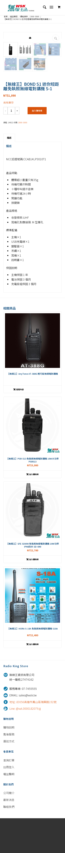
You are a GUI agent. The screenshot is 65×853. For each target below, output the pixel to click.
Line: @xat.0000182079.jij (25, 743)
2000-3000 (34, 16)
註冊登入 (8, 802)
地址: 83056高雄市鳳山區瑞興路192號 (33, 737)
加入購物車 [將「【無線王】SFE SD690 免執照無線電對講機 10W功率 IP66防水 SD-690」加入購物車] (32, 594)
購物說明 (8, 762)
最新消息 (8, 835)
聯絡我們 (8, 842)
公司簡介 (8, 828)
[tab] (9, 173)
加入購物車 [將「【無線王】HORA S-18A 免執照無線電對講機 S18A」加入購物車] (32, 679)
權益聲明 (8, 809)
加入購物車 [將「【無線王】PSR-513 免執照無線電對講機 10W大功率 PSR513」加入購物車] (32, 509)
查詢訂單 (8, 795)
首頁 (6, 16)
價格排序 (24, 16)
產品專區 (14, 16)
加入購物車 (37, 145)
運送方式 (8, 776)
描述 (9, 172)
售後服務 (8, 769)
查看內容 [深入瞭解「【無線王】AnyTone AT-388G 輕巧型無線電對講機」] (18, 424)
